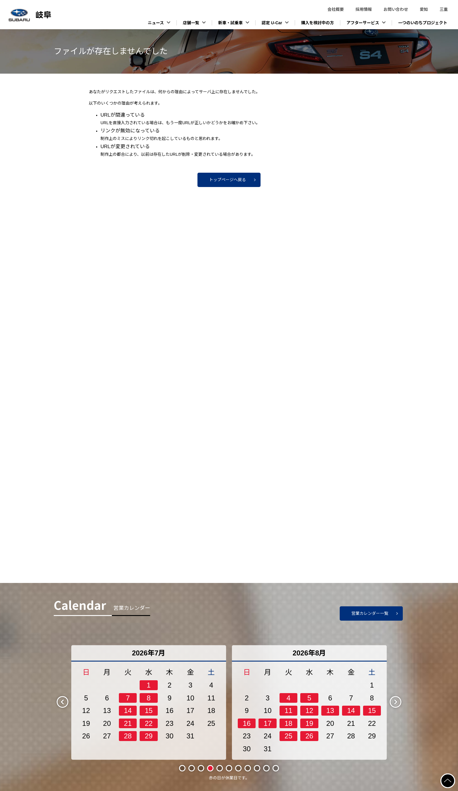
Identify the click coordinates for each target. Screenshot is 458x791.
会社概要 (335, 9)
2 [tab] (191, 768)
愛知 (424, 9)
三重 (444, 9)
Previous (67, 701)
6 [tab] (229, 768)
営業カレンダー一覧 (369, 613)
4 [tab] (210, 768)
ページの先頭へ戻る (454, 777)
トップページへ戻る (227, 179)
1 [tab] (182, 768)
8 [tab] (247, 768)
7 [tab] (238, 768)
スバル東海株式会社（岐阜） (43, 14)
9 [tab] (257, 768)
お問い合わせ (396, 9)
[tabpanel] (148, 702)
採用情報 (363, 9)
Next (400, 701)
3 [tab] (201, 768)
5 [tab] (219, 768)
